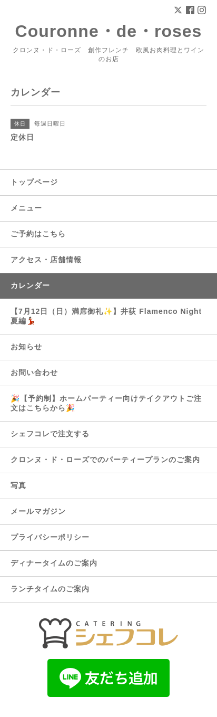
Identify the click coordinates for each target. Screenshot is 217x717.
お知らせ (26, 346)
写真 (18, 485)
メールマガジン (38, 511)
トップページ (34, 182)
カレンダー (30, 285)
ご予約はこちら (38, 234)
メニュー (26, 208)
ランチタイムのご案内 (50, 589)
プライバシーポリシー (50, 537)
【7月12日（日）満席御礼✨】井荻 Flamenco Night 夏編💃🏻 (106, 316)
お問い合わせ (34, 372)
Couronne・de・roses (108, 31)
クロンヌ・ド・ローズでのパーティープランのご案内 (105, 459)
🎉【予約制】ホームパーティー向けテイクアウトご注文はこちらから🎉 (106, 403)
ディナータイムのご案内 (54, 563)
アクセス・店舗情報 (46, 259)
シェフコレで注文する (50, 433)
